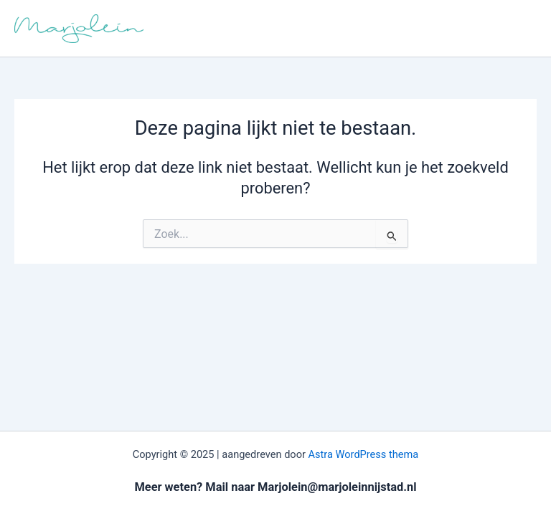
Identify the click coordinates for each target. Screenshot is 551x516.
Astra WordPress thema (364, 454)
